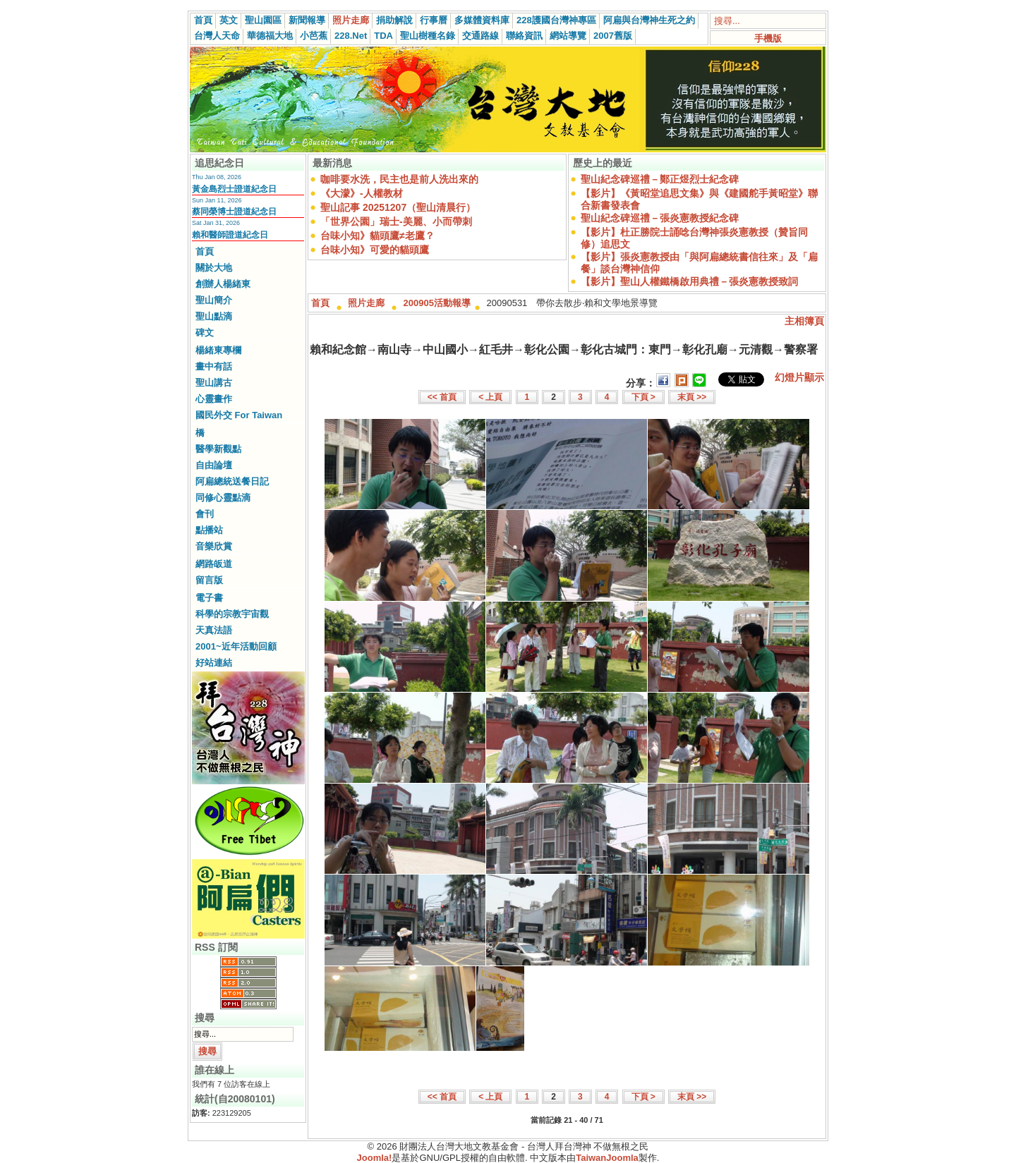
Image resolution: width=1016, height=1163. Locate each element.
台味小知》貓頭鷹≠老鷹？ (377, 235)
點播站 (209, 530)
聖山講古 (213, 382)
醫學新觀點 (218, 449)
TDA (383, 35)
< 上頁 (490, 397)
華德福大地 (270, 35)
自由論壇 (213, 465)
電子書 (209, 597)
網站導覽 (568, 35)
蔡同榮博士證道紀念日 (234, 212)
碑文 (204, 332)
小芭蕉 (313, 35)
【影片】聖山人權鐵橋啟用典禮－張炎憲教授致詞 (689, 281)
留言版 (209, 580)
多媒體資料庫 (481, 20)
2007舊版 (612, 35)
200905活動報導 (437, 303)
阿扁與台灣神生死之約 (649, 20)
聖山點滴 (213, 316)
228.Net (350, 35)
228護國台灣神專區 (556, 20)
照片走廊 (350, 20)
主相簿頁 (804, 321)
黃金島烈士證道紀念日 (234, 189)
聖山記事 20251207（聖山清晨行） (398, 207)
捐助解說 (394, 20)
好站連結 (213, 662)
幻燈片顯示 (799, 377)
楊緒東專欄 (218, 350)
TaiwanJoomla (607, 1157)
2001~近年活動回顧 (236, 646)
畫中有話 (213, 366)
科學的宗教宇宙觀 (232, 614)
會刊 (204, 514)
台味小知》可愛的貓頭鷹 (374, 249)
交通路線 (480, 35)
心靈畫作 (213, 399)
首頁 (203, 20)
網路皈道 (213, 564)
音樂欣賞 (213, 546)
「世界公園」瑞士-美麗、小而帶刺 (396, 221)
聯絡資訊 (524, 35)
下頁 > (643, 397)
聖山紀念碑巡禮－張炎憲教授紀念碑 (660, 218)
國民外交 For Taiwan (238, 415)
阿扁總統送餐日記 (232, 481)
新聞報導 (307, 20)
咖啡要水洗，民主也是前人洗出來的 (399, 179)
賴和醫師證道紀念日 (230, 235)
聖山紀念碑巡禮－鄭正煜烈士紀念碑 (660, 179)
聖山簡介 (213, 300)
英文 (228, 20)
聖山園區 (263, 20)
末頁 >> (691, 397)
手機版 (768, 38)
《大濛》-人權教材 (361, 193)
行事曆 (433, 20)
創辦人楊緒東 (222, 284)
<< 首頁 (442, 397)
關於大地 (213, 267)
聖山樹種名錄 (427, 35)
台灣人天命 (217, 35)
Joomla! (374, 1157)
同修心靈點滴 (222, 497)
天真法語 (213, 630)
